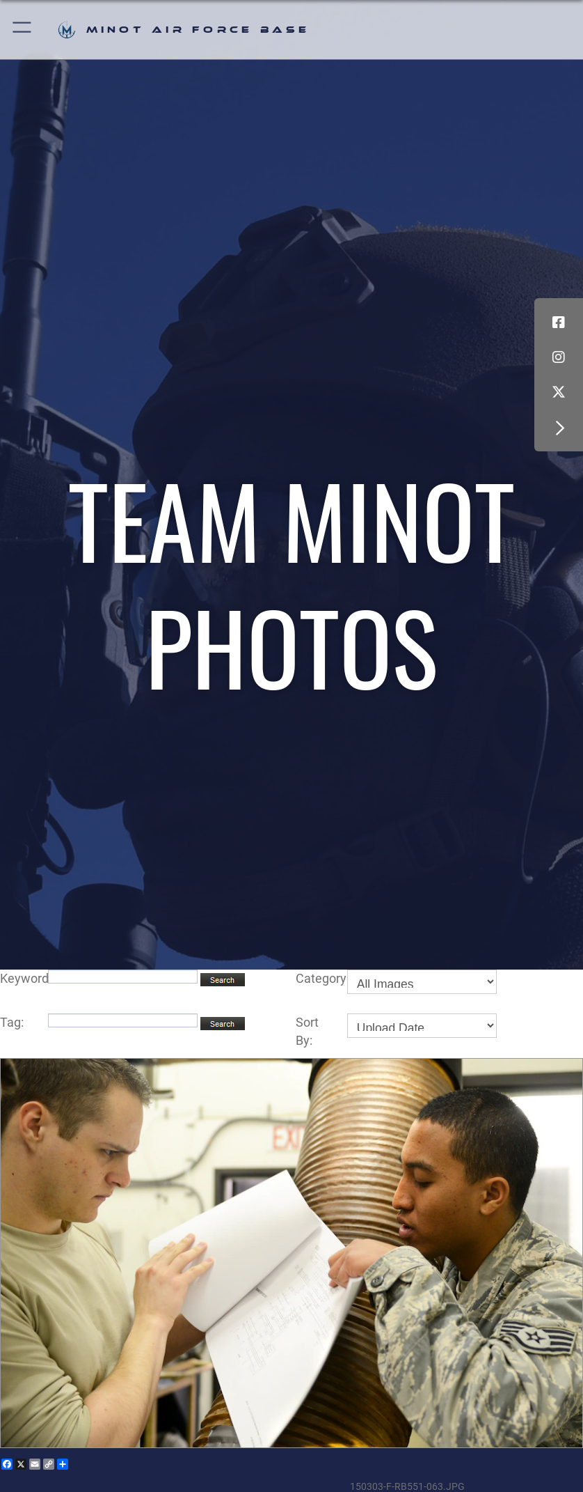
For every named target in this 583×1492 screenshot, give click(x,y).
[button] (22, 29)
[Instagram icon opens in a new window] (558, 357)
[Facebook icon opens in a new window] (558, 322)
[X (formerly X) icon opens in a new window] (558, 392)
